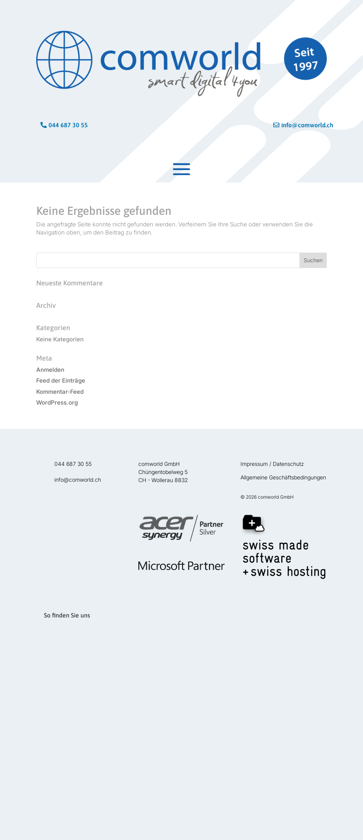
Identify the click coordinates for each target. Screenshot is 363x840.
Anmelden (50, 369)
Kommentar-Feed (60, 391)
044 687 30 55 (68, 124)
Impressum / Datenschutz (272, 463)
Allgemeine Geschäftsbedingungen (283, 477)
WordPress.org (57, 402)
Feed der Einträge (60, 380)
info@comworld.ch (304, 124)
